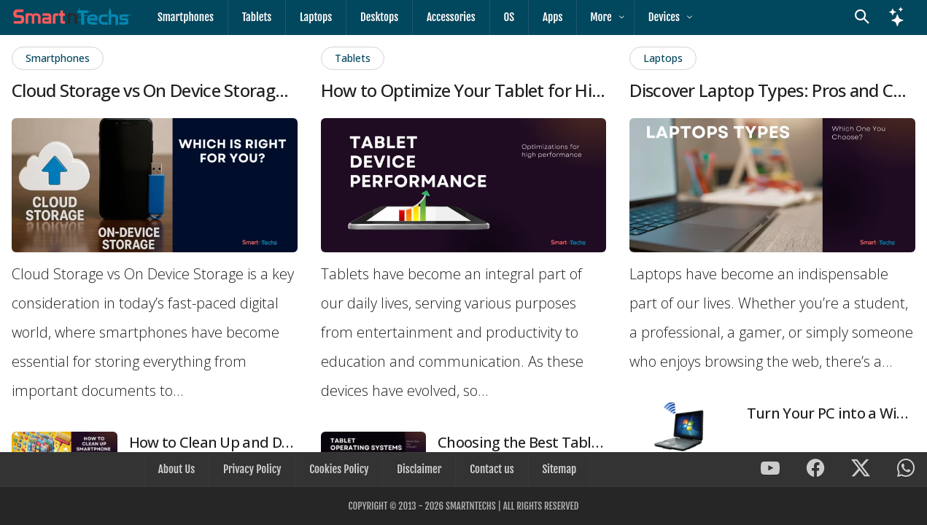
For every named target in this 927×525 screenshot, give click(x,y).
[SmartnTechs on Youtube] (770, 470)
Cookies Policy (339, 470)
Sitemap (556, 470)
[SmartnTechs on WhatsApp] (905, 470)
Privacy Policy (254, 470)
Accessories (445, 17)
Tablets (255, 17)
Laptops (313, 17)
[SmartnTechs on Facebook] (815, 470)
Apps (544, 17)
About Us (179, 470)
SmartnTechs (471, 506)
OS (502, 17)
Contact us (490, 470)
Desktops (375, 17)
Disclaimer (418, 470)
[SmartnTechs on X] (860, 470)
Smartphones (185, 17)
